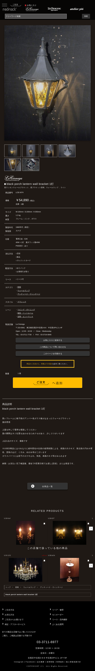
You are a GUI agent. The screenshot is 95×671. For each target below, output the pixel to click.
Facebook (30, 662)
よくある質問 (57, 624)
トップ (8, 587)
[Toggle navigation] (4, 5)
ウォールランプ (23, 291)
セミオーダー (57, 615)
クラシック (21, 302)
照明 (19, 287)
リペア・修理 (57, 610)
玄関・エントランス (25, 317)
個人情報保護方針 (73, 662)
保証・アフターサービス (15, 624)
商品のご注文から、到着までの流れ (39, 364)
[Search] (36, 16)
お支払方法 (9, 615)
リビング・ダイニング (26, 310)
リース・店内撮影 (59, 619)
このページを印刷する (52, 354)
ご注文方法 (9, 610)
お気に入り (30, 5)
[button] (91, 529)
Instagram (18, 662)
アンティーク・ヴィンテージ (28, 294)
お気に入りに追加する (52, 340)
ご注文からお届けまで (14, 619)
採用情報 (50, 662)
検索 (86, 16)
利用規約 (60, 662)
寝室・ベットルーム (25, 313)
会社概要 (41, 662)
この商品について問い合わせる (53, 347)
